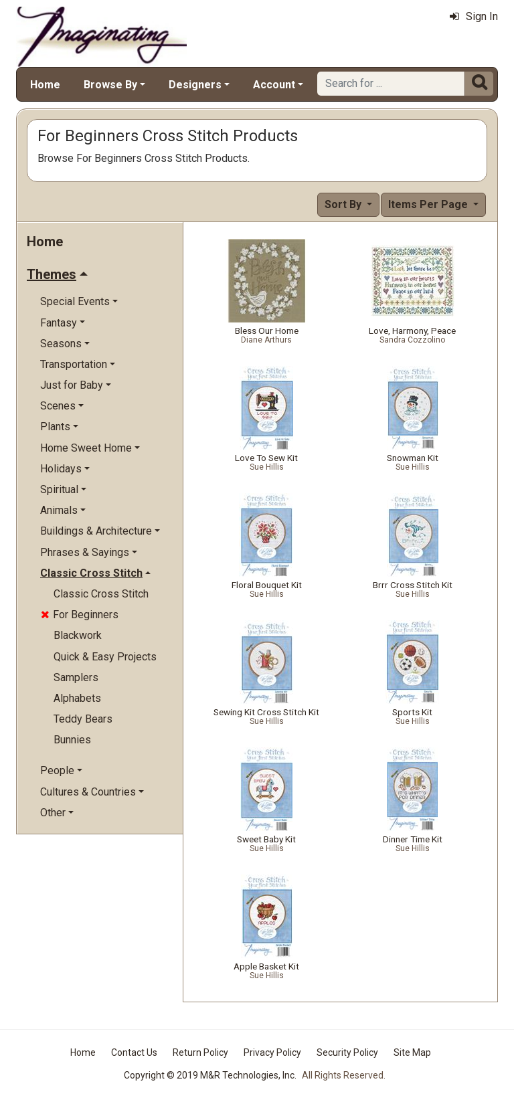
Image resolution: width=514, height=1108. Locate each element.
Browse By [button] (110, 84)
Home (45, 84)
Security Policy (347, 1052)
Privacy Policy (272, 1052)
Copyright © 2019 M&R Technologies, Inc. (210, 1075)
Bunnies (72, 739)
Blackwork (78, 635)
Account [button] (274, 84)
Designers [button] (195, 84)
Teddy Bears (83, 719)
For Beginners (79, 614)
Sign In (474, 16)
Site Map (412, 1052)
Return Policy (200, 1052)
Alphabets (77, 698)
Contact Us (134, 1052)
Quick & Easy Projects (105, 656)
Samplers (76, 677)
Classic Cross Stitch (101, 593)
